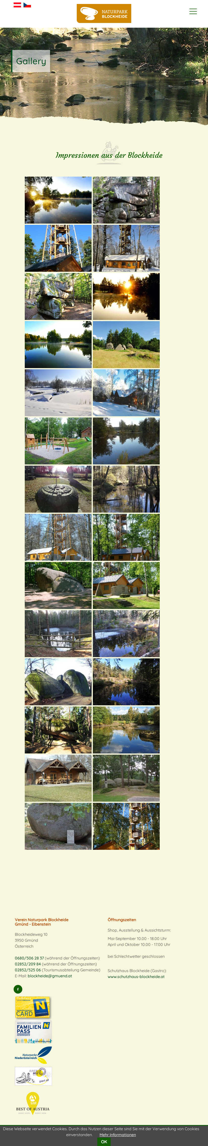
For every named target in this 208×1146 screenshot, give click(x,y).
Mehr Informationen (118, 1134)
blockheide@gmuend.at (50, 975)
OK (104, 1141)
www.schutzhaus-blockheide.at (136, 976)
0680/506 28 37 (29, 958)
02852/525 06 (28, 969)
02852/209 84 (28, 963)
